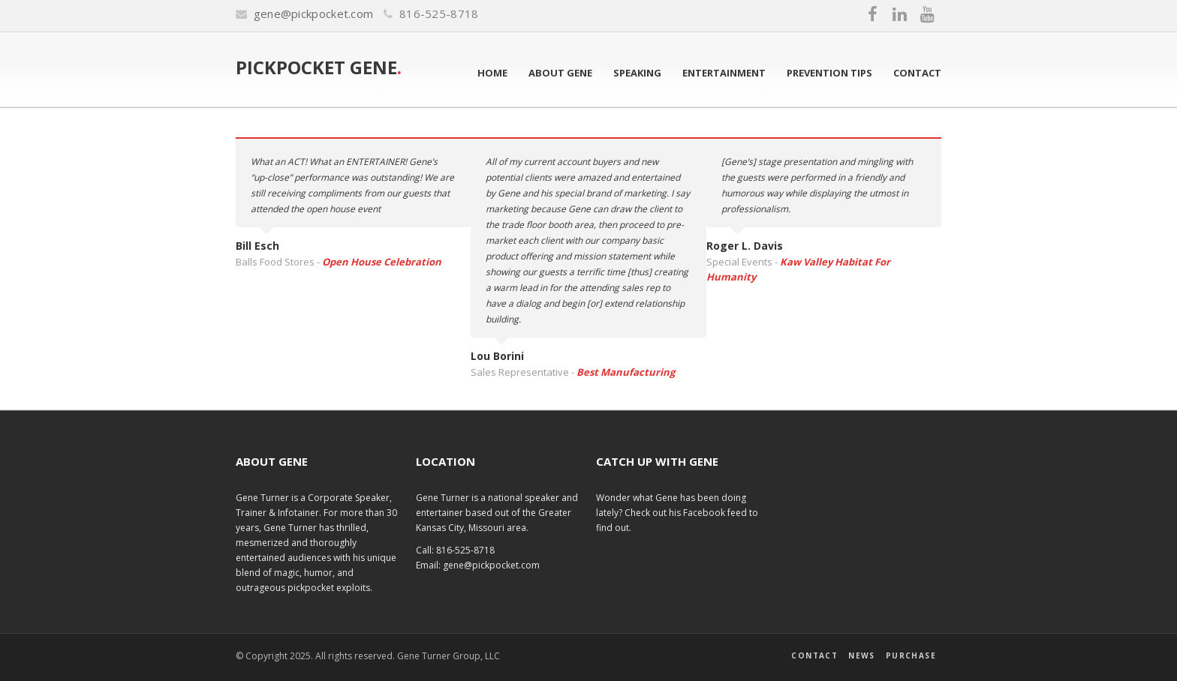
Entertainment (724, 73)
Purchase (911, 655)
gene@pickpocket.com (314, 13)
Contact (917, 73)
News (861, 655)
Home (492, 73)
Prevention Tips (829, 73)
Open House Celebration (381, 261)
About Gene (560, 73)
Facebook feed (716, 512)
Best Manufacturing (625, 372)
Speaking (637, 73)
